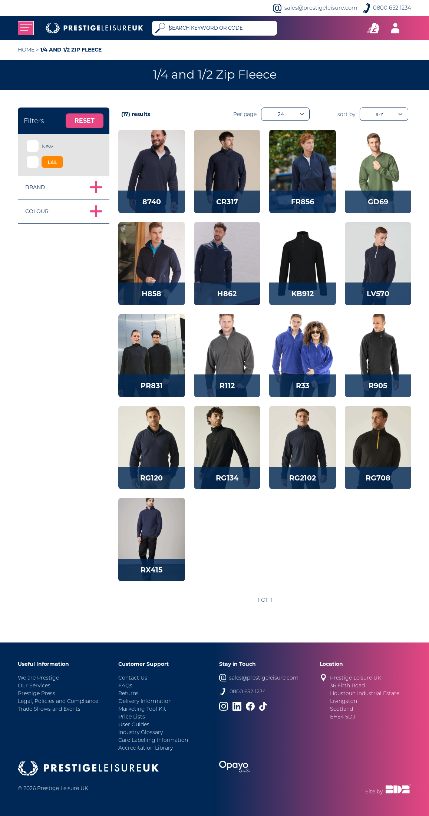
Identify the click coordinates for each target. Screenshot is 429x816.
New (47, 146)
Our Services (34, 685)
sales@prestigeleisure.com (320, 7)
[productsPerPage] (285, 114)
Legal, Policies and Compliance (58, 701)
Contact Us (132, 677)
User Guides (133, 724)
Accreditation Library (145, 747)
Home (26, 49)
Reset (85, 120)
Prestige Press (36, 693)
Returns (128, 693)
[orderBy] (384, 114)
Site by (388, 789)
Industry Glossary (140, 732)
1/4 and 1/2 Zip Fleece (71, 49)
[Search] (221, 28)
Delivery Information (145, 701)
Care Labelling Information (153, 740)
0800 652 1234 (392, 7)
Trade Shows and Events (49, 709)
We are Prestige (38, 677)
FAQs (125, 685)
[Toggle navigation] (26, 28)
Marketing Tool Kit (142, 709)
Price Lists (131, 716)
